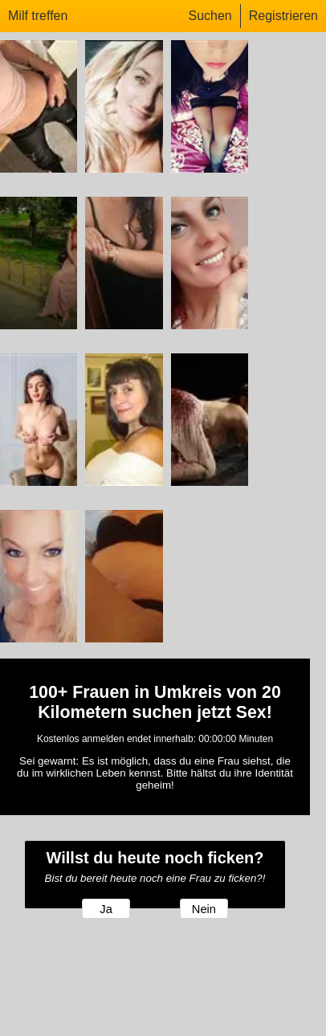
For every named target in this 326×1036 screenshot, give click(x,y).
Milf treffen (37, 15)
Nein (204, 909)
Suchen (209, 15)
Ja (106, 909)
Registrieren (283, 15)
